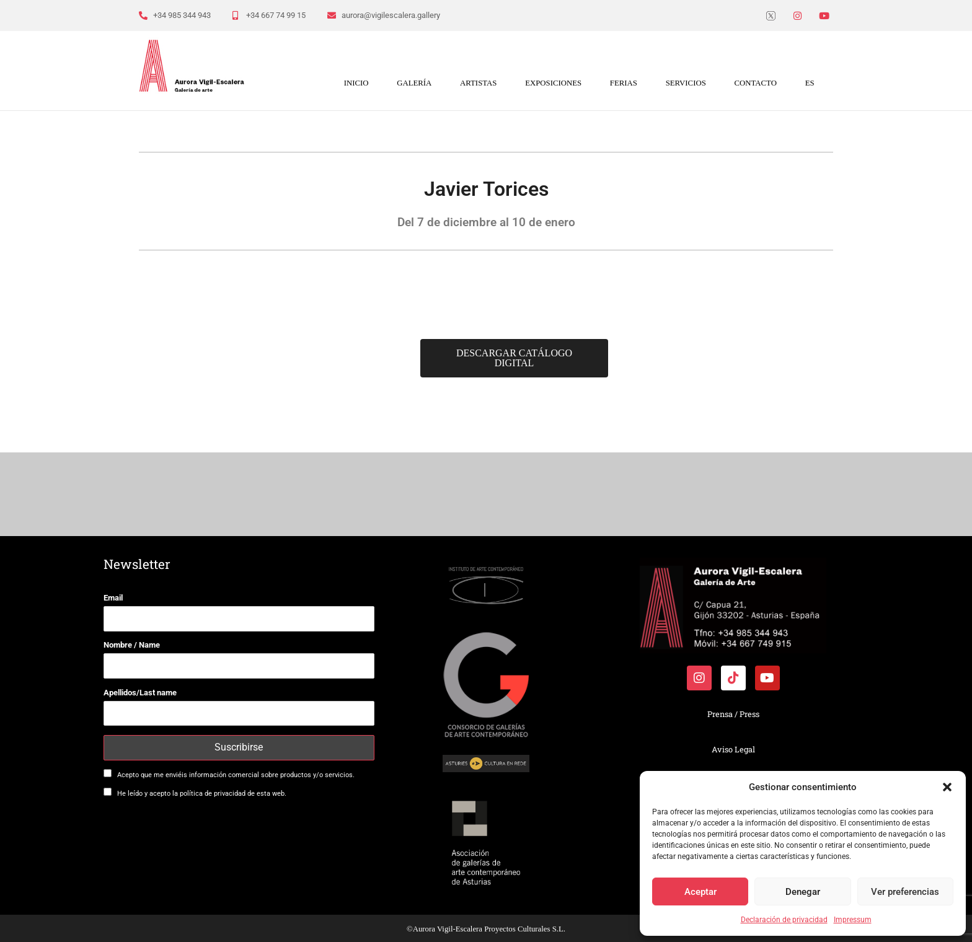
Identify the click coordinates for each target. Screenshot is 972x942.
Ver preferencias (905, 891)
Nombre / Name (132, 644)
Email (113, 597)
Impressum (853, 919)
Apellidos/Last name (140, 692)
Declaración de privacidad (784, 919)
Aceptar (700, 891)
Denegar (802, 891)
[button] (947, 787)
